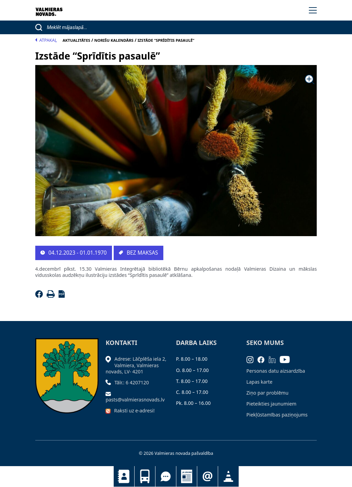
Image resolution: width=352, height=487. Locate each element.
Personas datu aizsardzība (276, 371)
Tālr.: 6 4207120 (131, 382)
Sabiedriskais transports (145, 476)
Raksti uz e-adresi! (134, 410)
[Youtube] (287, 359)
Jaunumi (186, 476)
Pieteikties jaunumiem (207, 476)
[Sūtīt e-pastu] (109, 393)
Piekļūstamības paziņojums (277, 414)
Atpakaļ (46, 40)
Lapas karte (260, 382)
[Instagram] (252, 359)
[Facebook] (40, 296)
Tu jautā (165, 476)
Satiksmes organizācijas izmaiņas (228, 476)
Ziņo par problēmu (268, 392)
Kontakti (124, 476)
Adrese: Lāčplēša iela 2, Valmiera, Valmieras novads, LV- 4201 (135, 365)
